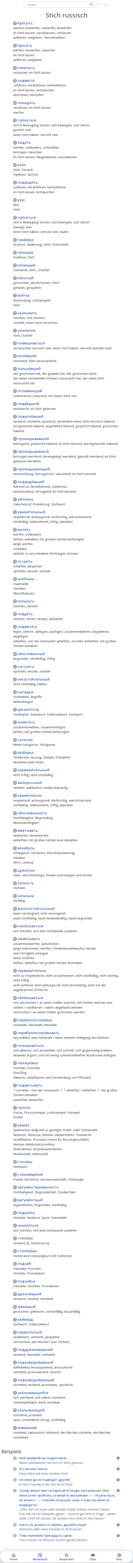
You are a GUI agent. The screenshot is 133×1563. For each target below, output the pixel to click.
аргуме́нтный (30, 1199)
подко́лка (26, 1212)
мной (61, 1495)
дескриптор (28, 709)
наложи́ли (35, 1535)
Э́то (22, 1469)
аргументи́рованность (38, 1187)
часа (83, 1490)
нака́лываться (31, 925)
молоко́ (31, 1469)
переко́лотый (30, 1332)
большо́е (63, 1500)
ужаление (26, 330)
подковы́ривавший (35, 1362)
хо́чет (32, 1495)
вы (94, 1500)
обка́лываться (30, 997)
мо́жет (29, 1500)
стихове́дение (30, 1174)
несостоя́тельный (34, 679)
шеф (75, 1500)
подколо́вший (30, 416)
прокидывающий (34, 469)
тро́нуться (27, 120)
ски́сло (42, 1469)
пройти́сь (45, 1495)
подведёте (27, 1505)
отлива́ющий (30, 390)
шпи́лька (26, 578)
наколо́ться (28, 1225)
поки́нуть (26, 67)
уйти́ (65, 1490)
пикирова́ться (31, 1045)
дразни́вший (30, 1293)
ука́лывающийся (33, 1392)
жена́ (23, 1495)
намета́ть (26, 722)
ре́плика (25, 499)
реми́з (23, 1125)
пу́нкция (25, 252)
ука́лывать (27, 312)
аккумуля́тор (36, 1458)
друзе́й (64, 1479)
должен (40, 1524)
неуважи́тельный (34, 769)
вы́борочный (30, 782)
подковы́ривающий (36, 1379)
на (71, 1490)
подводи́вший (31, 481)
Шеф (25, 1490)
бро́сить (25, 23)
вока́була (26, 848)
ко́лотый (26, 277)
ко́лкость (26, 883)
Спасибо (49, 1500)
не (39, 1479)
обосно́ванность (32, 812)
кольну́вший (29, 368)
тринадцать (53, 1535)
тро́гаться (27, 217)
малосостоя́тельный (36, 908)
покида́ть (26, 102)
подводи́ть (28, 182)
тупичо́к (25, 739)
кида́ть (24, 142)
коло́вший (27, 355)
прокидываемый (33, 451)
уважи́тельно (30, 795)
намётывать (29, 938)
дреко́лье (26, 870)
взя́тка (24, 295)
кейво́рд (25, 1319)
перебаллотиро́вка (35, 1020)
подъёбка (26, 1281)
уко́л (22, 164)
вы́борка (26, 752)
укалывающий (31, 1410)
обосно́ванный (31, 653)
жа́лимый (27, 1306)
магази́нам (78, 1495)
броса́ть (25, 45)
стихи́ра (25, 1238)
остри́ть (25, 561)
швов (67, 1535)
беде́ (82, 1524)
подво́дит (49, 1479)
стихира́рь (27, 1250)
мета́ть (24, 529)
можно (35, 1490)
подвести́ (26, 80)
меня (62, 1458)
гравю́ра (26, 239)
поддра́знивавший (35, 1349)
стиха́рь (25, 1161)
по (68, 1495)
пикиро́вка (28, 1062)
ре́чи (103, 1495)
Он (21, 1479)
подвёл (52, 1458)
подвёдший (28, 403)
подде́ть (25, 613)
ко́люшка (26, 895)
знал (87, 1500)
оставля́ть (55, 1524)
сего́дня (54, 1490)
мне (44, 1490)
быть (111, 1495)
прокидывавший (33, 438)
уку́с (21, 199)
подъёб (24, 1263)
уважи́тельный (31, 511)
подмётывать (30, 1085)
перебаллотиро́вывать (38, 1032)
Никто (24, 1524)
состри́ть (26, 666)
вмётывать (28, 830)
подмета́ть (27, 626)
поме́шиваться (31, 343)
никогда (30, 1479)
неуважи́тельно (32, 970)
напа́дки (26, 691)
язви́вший (27, 1427)
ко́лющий (26, 265)
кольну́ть (26, 601)
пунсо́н (24, 1107)
